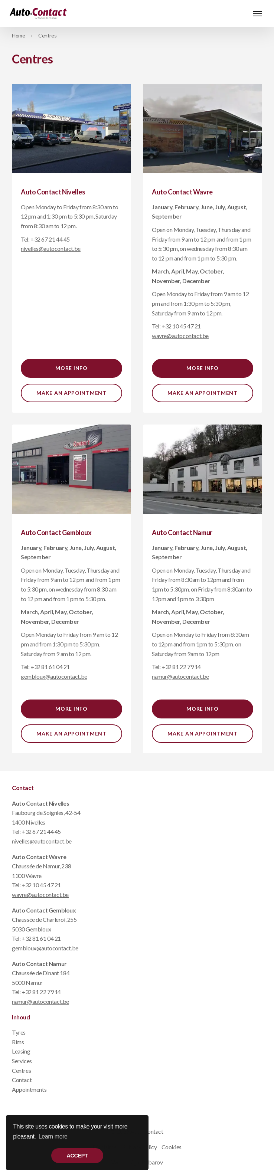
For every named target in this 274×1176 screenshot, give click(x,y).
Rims (18, 1041)
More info (71, 368)
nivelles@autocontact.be (42, 841)
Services (22, 1060)
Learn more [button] (53, 1136)
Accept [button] (77, 1156)
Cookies (172, 1146)
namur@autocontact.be (40, 1001)
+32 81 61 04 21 (50, 666)
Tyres (19, 1032)
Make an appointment (71, 393)
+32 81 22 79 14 (181, 666)
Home (18, 35)
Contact (22, 1079)
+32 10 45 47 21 (181, 326)
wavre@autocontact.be (40, 894)
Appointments (29, 1089)
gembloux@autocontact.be (45, 947)
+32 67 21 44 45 (50, 239)
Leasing (21, 1051)
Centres (47, 35)
